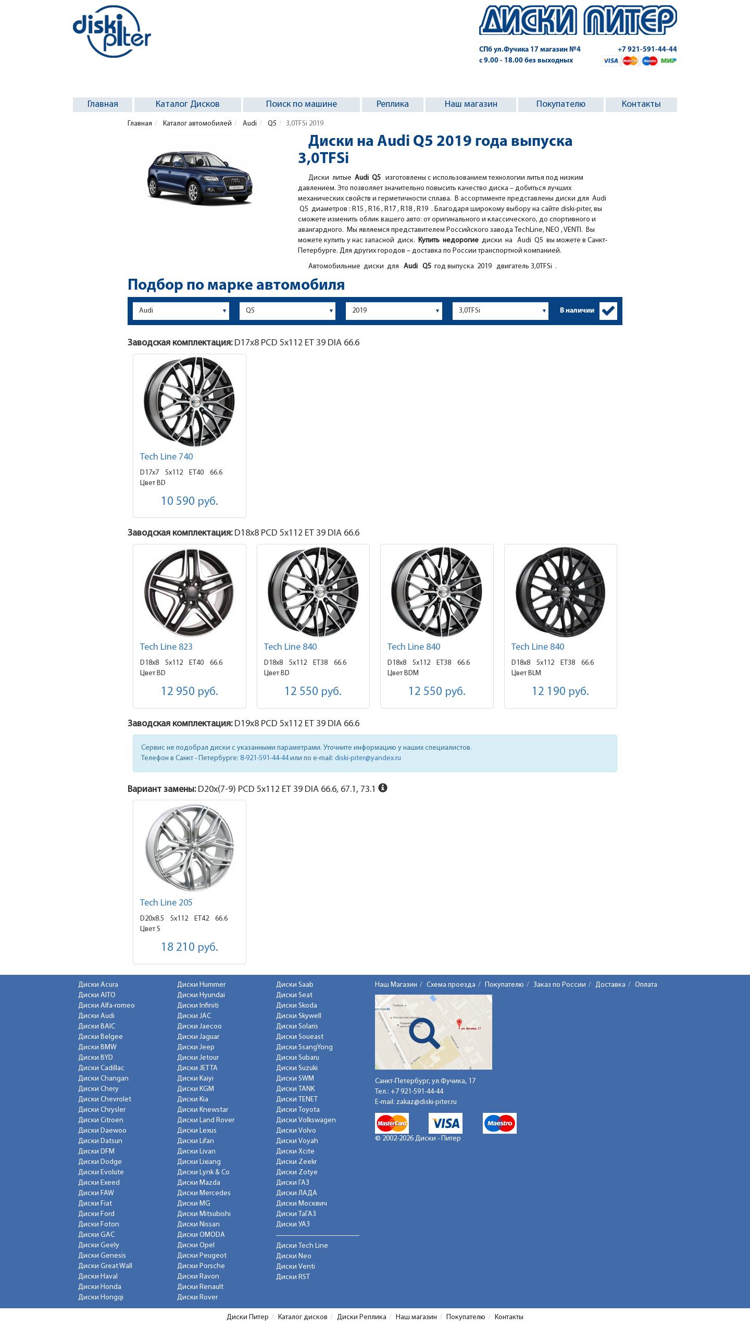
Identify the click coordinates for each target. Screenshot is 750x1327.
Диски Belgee (100, 1037)
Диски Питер (248, 1317)
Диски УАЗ (293, 1225)
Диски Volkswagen (306, 1120)
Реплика (393, 104)
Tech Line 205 (166, 903)
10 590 (189, 502)
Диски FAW (96, 1193)
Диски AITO (97, 995)
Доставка (610, 985)
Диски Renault (200, 1287)
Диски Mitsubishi (204, 1214)
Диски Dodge (100, 1162)
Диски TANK (295, 1089)
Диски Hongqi (100, 1297)
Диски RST (293, 1277)
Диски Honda (99, 1287)
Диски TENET (297, 1099)
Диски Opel (196, 1245)
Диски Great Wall (105, 1266)
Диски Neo (293, 1256)
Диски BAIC (96, 1027)
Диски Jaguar (198, 1037)
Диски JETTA (197, 1068)
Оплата (646, 985)
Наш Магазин (396, 985)
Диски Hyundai (201, 995)
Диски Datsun (100, 1141)
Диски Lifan (195, 1141)
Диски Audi (96, 1016)
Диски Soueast (299, 1037)
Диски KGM (195, 1089)
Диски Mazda (198, 1183)
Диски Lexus (197, 1131)
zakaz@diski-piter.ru (426, 1102)
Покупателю (560, 104)
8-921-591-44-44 (264, 758)
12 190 (560, 692)
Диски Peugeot (202, 1256)
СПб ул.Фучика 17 (530, 50)
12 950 (189, 692)
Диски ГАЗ (292, 1183)
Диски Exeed (99, 1183)
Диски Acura (98, 985)
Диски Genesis (102, 1256)
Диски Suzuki (297, 1068)
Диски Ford (96, 1214)
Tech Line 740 (166, 457)
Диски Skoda (296, 1006)
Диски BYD (95, 1058)
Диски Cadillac (101, 1068)
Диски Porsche (201, 1266)
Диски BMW (97, 1047)
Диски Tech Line (302, 1246)
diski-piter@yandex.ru (368, 758)
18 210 (189, 948)
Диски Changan (103, 1079)
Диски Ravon (198, 1277)
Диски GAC (96, 1235)
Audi (249, 124)
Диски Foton (98, 1225)
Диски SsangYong (304, 1047)
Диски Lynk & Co (203, 1172)
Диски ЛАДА (296, 1193)
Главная (103, 104)
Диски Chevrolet (104, 1099)
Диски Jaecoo (199, 1027)
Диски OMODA (201, 1235)
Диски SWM (295, 1079)
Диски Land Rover (205, 1120)
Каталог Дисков (188, 104)
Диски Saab (295, 985)
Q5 (271, 124)
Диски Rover (197, 1297)
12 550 (313, 692)
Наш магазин (471, 104)
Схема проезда (451, 985)
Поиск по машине (301, 104)
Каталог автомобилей (196, 124)
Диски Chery (98, 1089)
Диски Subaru (297, 1058)
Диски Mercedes (204, 1193)
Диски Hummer (201, 985)
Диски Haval (98, 1277)
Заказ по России (559, 985)
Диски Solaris (297, 1027)
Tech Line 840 (290, 647)
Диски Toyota (298, 1110)
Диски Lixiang (199, 1162)
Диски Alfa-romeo (106, 1006)
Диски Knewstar (202, 1110)
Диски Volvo (296, 1131)
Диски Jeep (196, 1047)
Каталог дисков (303, 1317)
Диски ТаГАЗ (296, 1214)
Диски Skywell (298, 1016)
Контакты (641, 104)
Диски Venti (295, 1267)
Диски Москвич (301, 1204)
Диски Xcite (295, 1152)
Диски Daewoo (102, 1131)
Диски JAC (194, 1016)
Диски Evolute (101, 1172)
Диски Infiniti (198, 1006)
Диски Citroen (100, 1120)
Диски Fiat (95, 1204)
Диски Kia (192, 1099)
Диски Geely (98, 1245)
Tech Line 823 (166, 647)
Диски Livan (196, 1152)
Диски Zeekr (296, 1162)
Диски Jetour (198, 1058)
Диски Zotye (297, 1172)
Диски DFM (96, 1152)
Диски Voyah (297, 1141)
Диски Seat (294, 995)
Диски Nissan (198, 1225)
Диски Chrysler (102, 1110)
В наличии (577, 311)
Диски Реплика (361, 1317)
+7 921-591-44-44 (647, 50)
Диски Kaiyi (195, 1079)
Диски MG (193, 1204)
